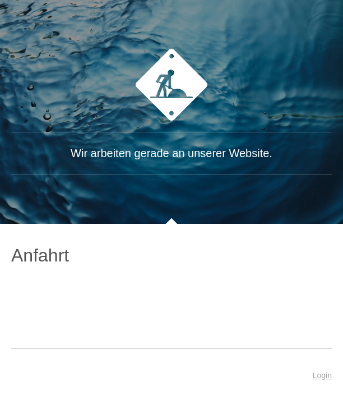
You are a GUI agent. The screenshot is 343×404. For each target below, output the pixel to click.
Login (322, 375)
